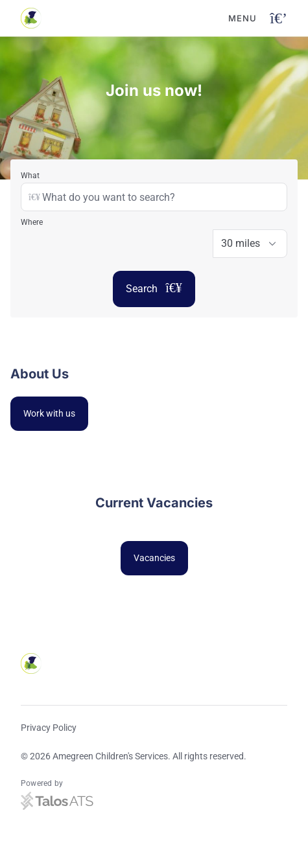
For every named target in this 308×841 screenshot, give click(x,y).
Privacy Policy (49, 727)
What (30, 175)
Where (32, 222)
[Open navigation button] (278, 18)
